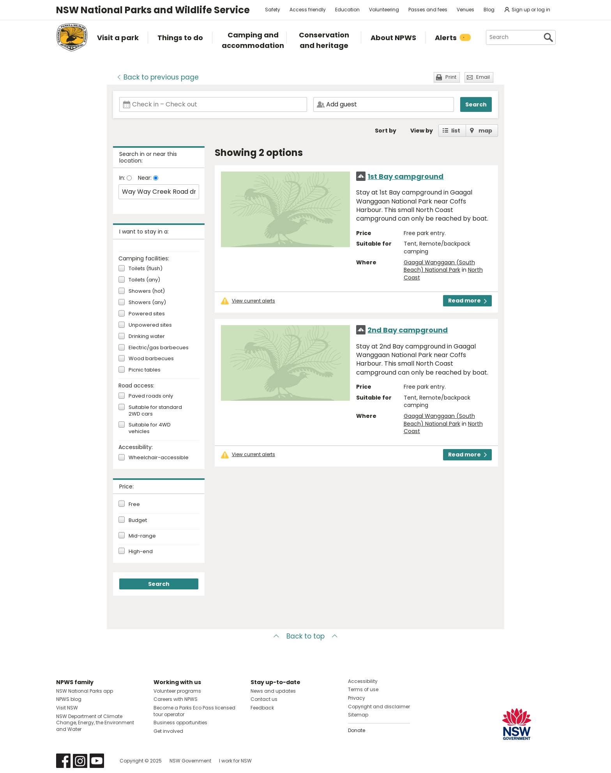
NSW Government (190, 760)
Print (450, 77)
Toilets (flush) (145, 268)
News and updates (273, 691)
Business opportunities (180, 722)
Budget (138, 520)
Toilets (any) (144, 280)
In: (123, 178)
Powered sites (147, 314)
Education (347, 9)
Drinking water (147, 336)
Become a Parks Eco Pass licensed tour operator (194, 711)
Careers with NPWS (176, 699)
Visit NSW (67, 707)
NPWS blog (68, 699)
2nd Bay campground (407, 330)
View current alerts (253, 301)
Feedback (262, 707)
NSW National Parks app (84, 691)
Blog (489, 9)
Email (483, 77)
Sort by (385, 130)
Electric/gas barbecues (159, 348)
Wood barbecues (151, 359)
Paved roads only (151, 396)
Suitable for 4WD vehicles (150, 428)
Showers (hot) (147, 291)
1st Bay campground (405, 176)
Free (134, 504)
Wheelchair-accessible (159, 458)
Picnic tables (145, 370)
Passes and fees (427, 9)
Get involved (168, 731)
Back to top (305, 636)
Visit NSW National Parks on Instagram (80, 761)
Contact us (264, 699)
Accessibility (363, 681)
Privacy (356, 698)
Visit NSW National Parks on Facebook (63, 761)
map (485, 130)
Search (476, 104)
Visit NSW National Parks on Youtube (97, 761)
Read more (467, 300)
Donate (356, 730)
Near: (145, 178)
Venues (465, 9)
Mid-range (142, 536)
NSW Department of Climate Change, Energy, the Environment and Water (95, 723)
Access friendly (308, 9)
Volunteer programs (177, 691)
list (455, 130)
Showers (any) (147, 302)
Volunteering (384, 9)
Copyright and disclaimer (379, 706)
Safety (272, 9)
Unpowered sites (150, 325)
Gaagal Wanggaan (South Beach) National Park (439, 266)
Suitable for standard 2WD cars (155, 410)
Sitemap (358, 714)
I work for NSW (235, 760)
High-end (141, 551)
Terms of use (363, 689)
